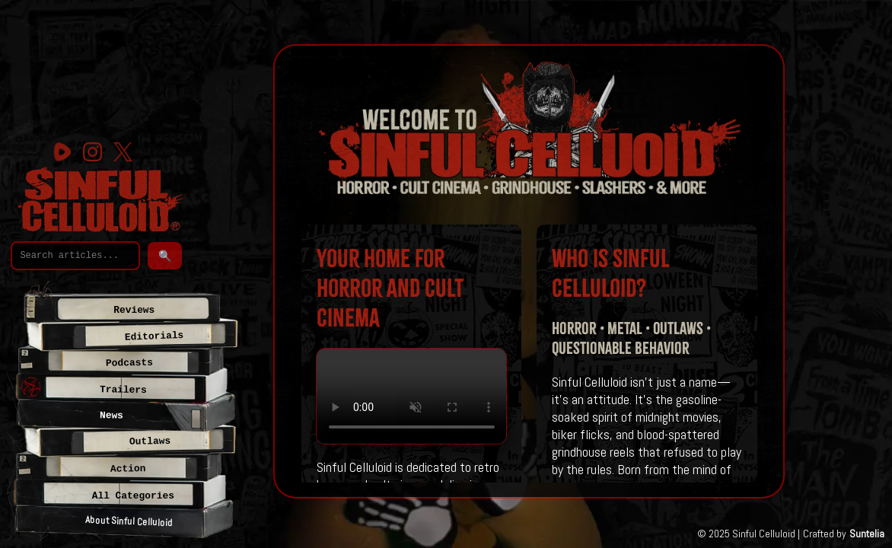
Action (128, 469)
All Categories (133, 496)
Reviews (134, 310)
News (111, 416)
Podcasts (129, 363)
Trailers (123, 390)
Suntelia (866, 533)
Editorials (154, 336)
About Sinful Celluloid (128, 521)
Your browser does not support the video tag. (412, 396)
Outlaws (149, 441)
